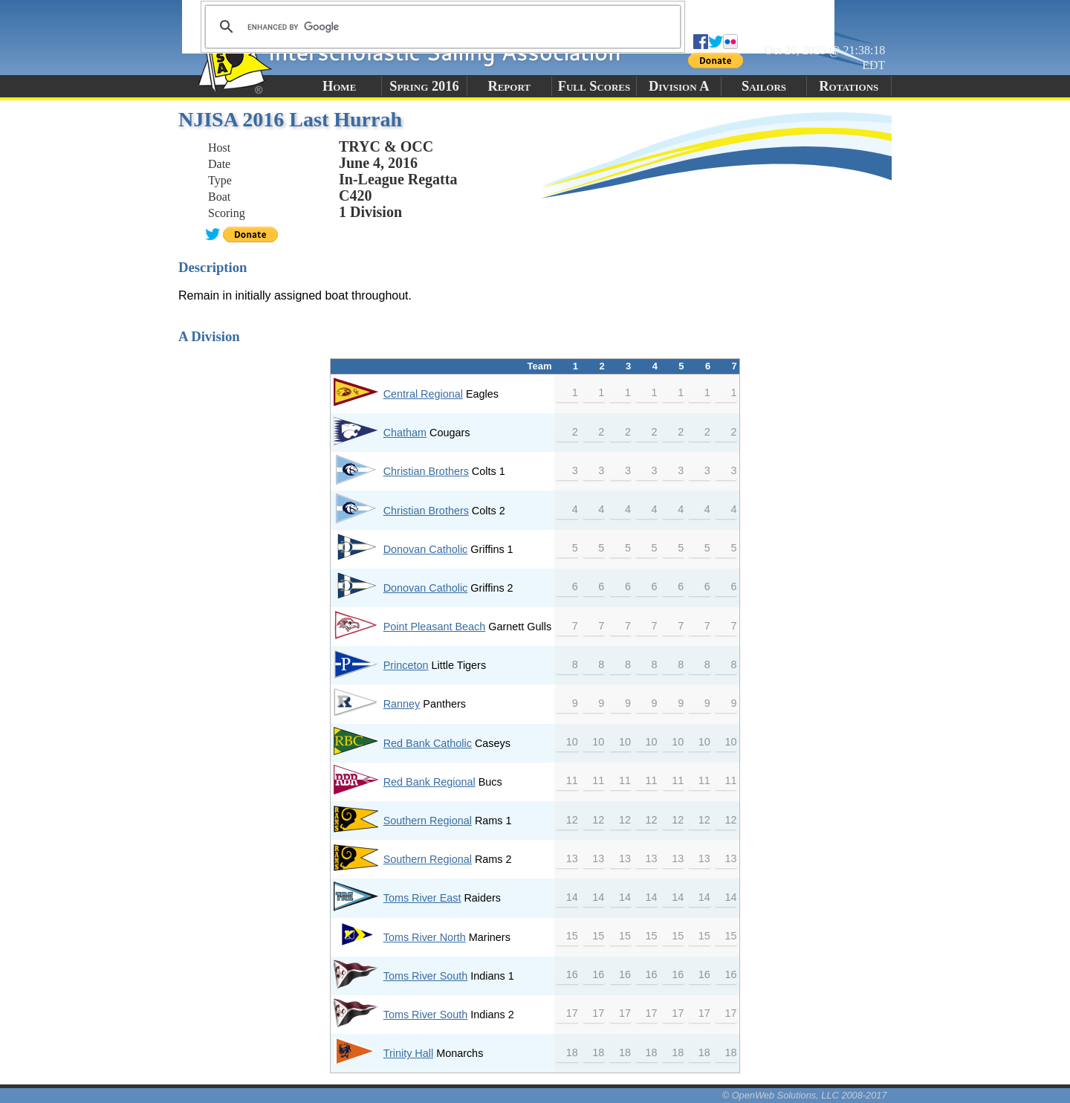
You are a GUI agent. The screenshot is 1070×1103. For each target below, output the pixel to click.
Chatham (405, 433)
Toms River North (424, 937)
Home (339, 86)
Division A (679, 86)
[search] (440, 27)
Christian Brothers (426, 471)
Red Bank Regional (429, 782)
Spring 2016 (424, 86)
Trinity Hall (408, 1053)
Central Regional (423, 394)
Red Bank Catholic (427, 743)
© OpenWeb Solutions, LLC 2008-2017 (804, 1095)
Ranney (402, 704)
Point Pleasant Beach (434, 627)
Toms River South (425, 976)
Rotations (848, 86)
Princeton (406, 665)
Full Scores (594, 86)
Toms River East (422, 898)
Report (509, 86)
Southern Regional (427, 821)
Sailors (764, 86)
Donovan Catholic (425, 549)
